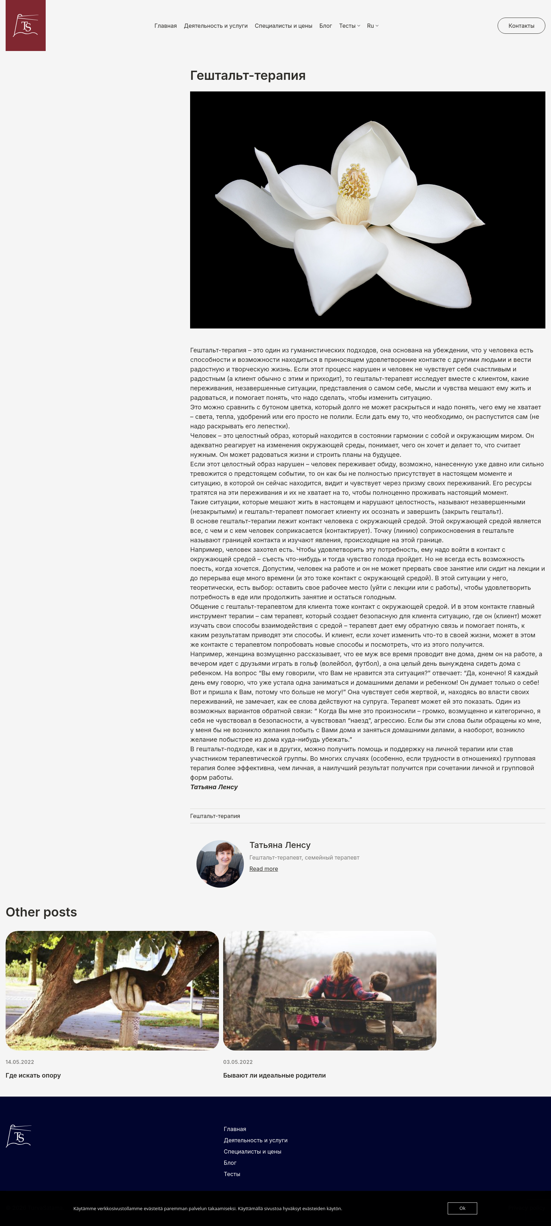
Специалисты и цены (283, 25)
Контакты (521, 25)
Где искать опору (33, 1075)
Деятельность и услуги (216, 25)
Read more (263, 868)
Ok (463, 1208)
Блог (325, 25)
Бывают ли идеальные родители (274, 1075)
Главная (166, 25)
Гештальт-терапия (215, 815)
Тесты (232, 1173)
